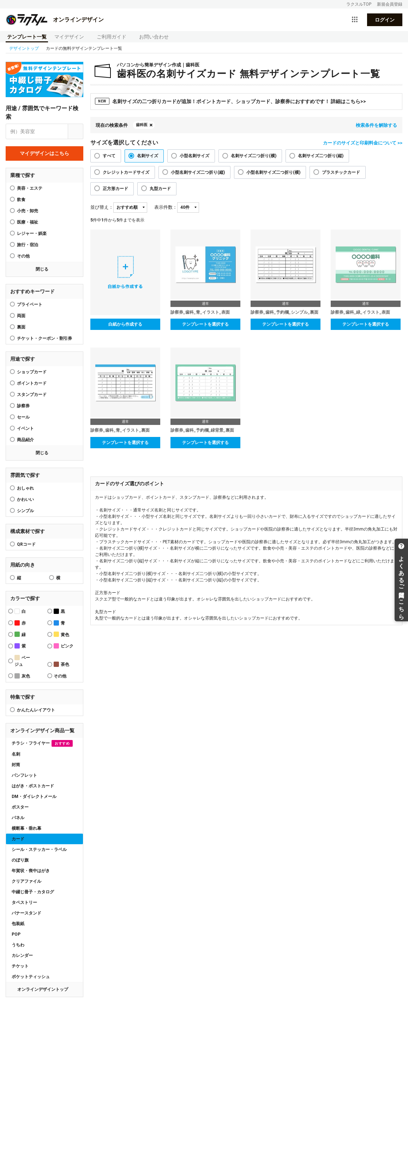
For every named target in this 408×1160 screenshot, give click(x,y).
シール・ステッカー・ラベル (39, 849)
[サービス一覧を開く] (355, 19)
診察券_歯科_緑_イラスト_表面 (360, 312)
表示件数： (165, 207)
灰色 (22, 676)
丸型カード (160, 188)
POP (16, 934)
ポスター (20, 807)
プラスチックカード (341, 172)
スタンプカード (32, 394)
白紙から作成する (125, 324)
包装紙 (18, 923)
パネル (18, 817)
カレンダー (22, 955)
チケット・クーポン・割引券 (44, 338)
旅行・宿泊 (27, 244)
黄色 (61, 634)
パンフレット (24, 775)
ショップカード (32, 371)
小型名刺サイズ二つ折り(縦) (198, 172)
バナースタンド (26, 913)
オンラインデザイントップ (42, 989)
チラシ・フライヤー (42, 743)
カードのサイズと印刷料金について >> (362, 143)
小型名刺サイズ (194, 155)
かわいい (25, 499)
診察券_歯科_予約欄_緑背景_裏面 (202, 430)
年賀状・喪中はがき (31, 870)
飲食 (21, 199)
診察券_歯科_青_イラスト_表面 (200, 312)
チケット (20, 966)
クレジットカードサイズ (126, 172)
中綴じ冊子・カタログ (33, 891)
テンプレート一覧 (27, 37)
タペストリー (24, 902)
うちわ (18, 944)
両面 (21, 315)
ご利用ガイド (111, 37)
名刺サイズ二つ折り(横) (253, 155)
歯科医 (142, 125)
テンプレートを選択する (205, 324)
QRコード (26, 544)
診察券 (23, 405)
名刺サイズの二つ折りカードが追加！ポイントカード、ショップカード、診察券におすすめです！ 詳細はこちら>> (230, 101)
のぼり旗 (20, 860)
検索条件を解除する (376, 125)
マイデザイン (69, 37)
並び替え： (101, 207)
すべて (109, 155)
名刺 (16, 754)
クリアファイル (26, 881)
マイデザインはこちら (44, 153)
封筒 (16, 764)
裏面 (21, 327)
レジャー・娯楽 (32, 233)
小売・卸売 (27, 210)
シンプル (25, 510)
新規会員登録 (389, 4)
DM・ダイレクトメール (34, 796)
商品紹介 (25, 439)
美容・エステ (29, 188)
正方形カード (115, 188)
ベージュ (22, 661)
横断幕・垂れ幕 (26, 828)
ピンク (63, 646)
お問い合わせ (154, 37)
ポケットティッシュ (31, 976)
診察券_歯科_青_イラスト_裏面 (120, 430)
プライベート (29, 304)
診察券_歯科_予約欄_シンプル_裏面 (284, 312)
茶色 (61, 664)
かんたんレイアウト (36, 710)
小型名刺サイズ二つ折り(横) (273, 172)
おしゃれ (25, 488)
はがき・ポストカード (33, 785)
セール (23, 417)
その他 (23, 256)
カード (18, 838)
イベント (25, 428)
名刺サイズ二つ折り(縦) (320, 155)
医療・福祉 (27, 222)
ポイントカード (32, 383)
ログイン (385, 20)
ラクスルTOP (358, 4)
